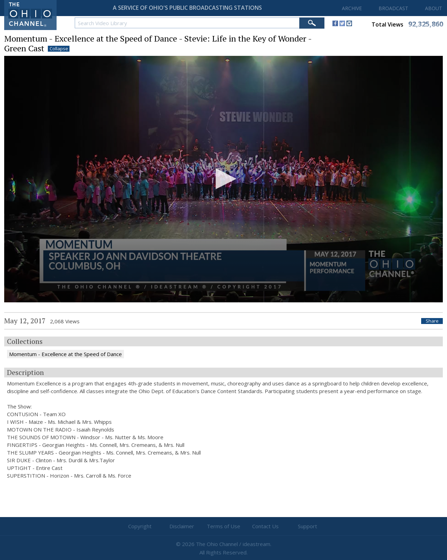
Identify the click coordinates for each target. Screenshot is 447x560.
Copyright (140, 526)
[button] (223, 178)
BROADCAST (393, 8)
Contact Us (265, 526)
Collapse (59, 49)
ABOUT (433, 8)
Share (432, 321)
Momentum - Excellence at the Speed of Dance (65, 354)
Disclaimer (181, 526)
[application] (223, 179)
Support (307, 526)
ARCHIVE (352, 8)
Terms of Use (223, 526)
